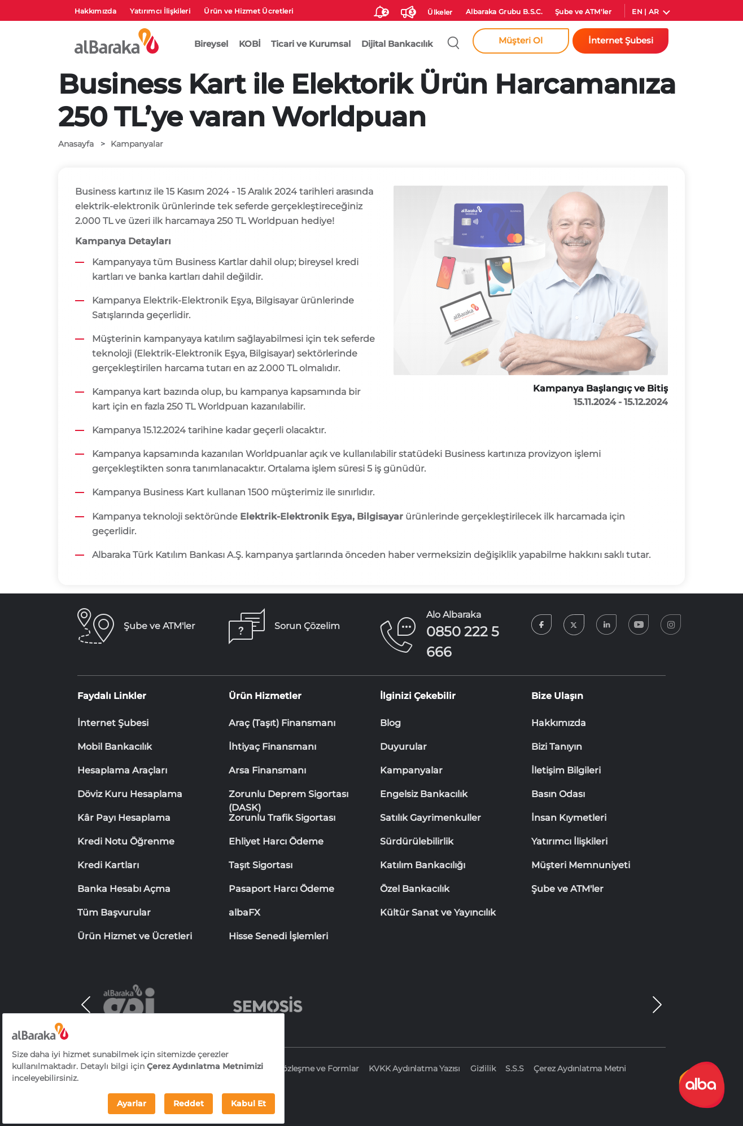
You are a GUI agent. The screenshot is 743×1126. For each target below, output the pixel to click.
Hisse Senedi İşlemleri (278, 936)
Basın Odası (558, 794)
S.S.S (514, 1068)
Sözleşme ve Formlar (318, 1068)
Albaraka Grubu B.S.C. (504, 11)
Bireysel (211, 44)
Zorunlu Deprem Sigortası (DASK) (288, 795)
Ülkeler (439, 12)
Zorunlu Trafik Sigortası (282, 817)
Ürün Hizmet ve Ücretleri (134, 936)
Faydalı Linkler (111, 695)
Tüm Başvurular (114, 912)
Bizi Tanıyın (556, 746)
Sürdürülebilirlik (416, 841)
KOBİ (250, 44)
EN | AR (645, 11)
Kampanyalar (411, 770)
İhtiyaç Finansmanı (272, 746)
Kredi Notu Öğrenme (125, 841)
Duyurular (403, 746)
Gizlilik (482, 1068)
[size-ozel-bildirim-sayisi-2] (380, 10)
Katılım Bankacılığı (422, 865)
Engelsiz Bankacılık (423, 794)
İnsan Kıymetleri (568, 817)
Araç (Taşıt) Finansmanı (282, 723)
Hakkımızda (95, 11)
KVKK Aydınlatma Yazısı (414, 1068)
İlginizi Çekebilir (418, 695)
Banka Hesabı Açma (124, 888)
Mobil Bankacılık (114, 746)
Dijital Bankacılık (397, 44)
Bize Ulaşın (557, 695)
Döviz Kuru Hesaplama (129, 794)
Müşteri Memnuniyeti (580, 865)
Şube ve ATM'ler (583, 11)
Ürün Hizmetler (265, 695)
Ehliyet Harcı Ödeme (276, 841)
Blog (390, 723)
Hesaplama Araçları (122, 770)
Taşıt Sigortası (260, 865)
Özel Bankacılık (414, 888)
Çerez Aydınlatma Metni (580, 1068)
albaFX (244, 912)
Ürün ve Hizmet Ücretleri (248, 11)
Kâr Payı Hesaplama (124, 817)
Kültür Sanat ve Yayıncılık (438, 912)
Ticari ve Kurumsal (311, 44)
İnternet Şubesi (112, 723)
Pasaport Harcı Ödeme (281, 888)
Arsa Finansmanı (267, 770)
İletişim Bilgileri (566, 770)
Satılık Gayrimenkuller (430, 817)
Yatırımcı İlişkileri (160, 11)
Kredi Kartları (108, 865)
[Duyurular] (407, 10)
